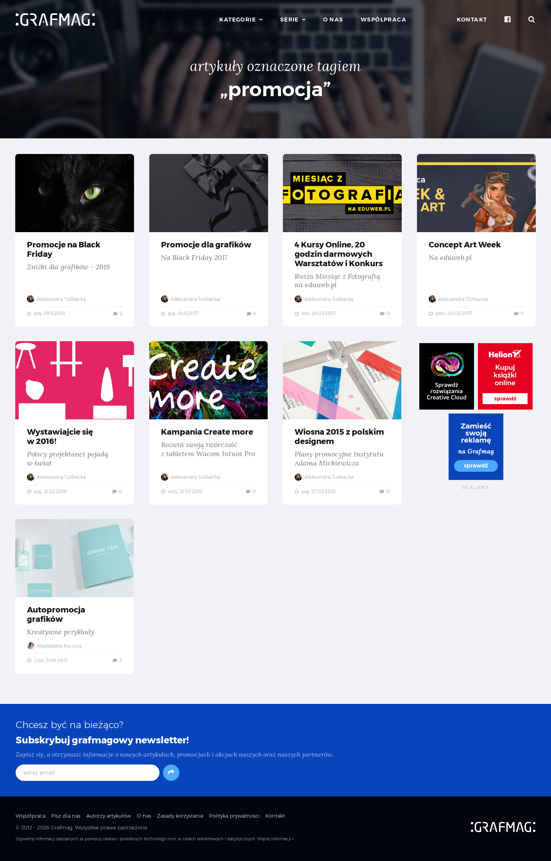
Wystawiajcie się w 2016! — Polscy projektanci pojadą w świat (75, 424)
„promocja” (275, 89)
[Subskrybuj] (171, 776)
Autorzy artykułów (108, 819)
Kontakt (472, 19)
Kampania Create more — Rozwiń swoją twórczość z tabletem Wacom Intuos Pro (209, 424)
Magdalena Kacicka (54, 648)
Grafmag (61, 831)
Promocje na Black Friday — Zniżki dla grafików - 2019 (75, 240)
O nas (333, 19)
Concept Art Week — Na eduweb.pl (476, 240)
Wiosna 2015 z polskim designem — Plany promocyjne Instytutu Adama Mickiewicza (342, 424)
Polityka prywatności (234, 819)
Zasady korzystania (180, 819)
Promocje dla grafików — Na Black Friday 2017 (209, 240)
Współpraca (383, 19)
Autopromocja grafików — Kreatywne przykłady (75, 598)
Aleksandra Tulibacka (56, 299)
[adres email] (87, 776)
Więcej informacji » (275, 842)
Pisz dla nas (66, 819)
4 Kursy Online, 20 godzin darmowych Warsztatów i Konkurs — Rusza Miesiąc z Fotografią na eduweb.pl (342, 240)
